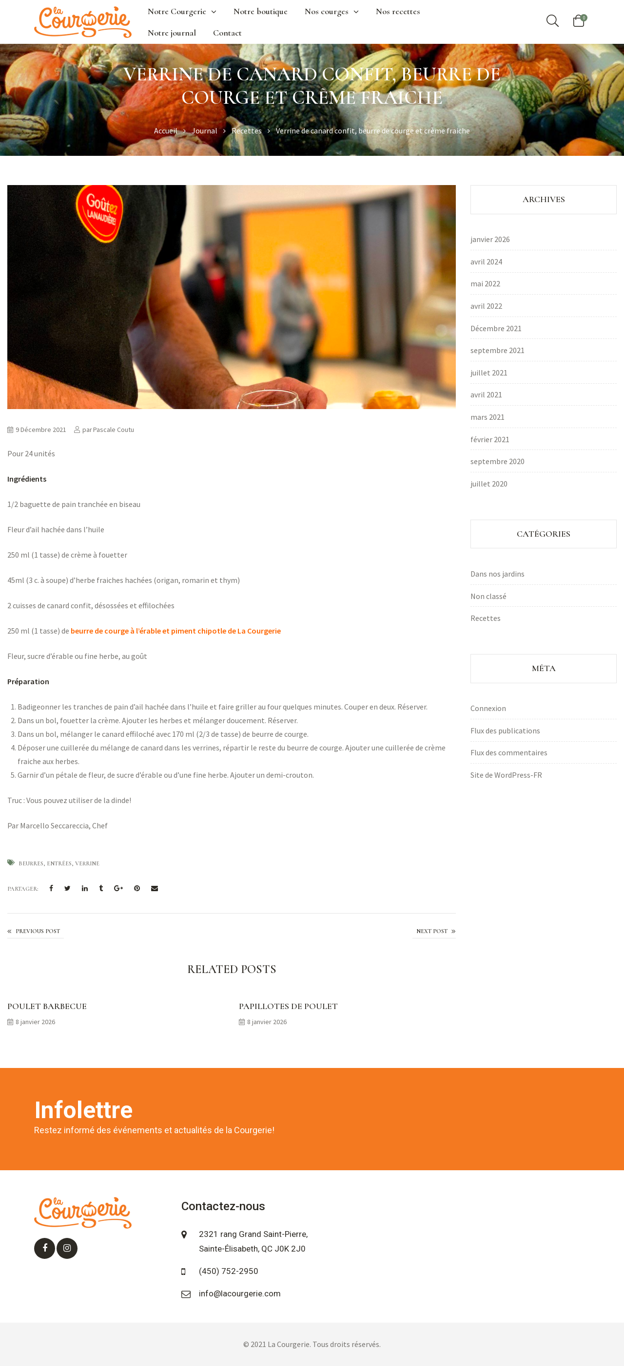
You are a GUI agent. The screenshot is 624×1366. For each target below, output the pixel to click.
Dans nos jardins (497, 574)
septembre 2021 (497, 350)
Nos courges (332, 11)
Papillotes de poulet (288, 1006)
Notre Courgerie (182, 11)
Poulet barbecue (47, 1006)
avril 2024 (486, 261)
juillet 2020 (488, 483)
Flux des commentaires (508, 752)
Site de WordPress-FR (506, 775)
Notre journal (172, 32)
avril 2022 (486, 306)
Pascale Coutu (113, 429)
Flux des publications (505, 730)
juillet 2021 (488, 372)
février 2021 (489, 439)
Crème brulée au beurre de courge (434, 932)
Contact (227, 32)
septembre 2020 (497, 461)
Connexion (488, 708)
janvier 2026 (490, 239)
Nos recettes (398, 11)
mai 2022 (485, 283)
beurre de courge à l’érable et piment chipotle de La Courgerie (175, 631)
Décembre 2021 (496, 328)
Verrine (87, 863)
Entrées (59, 863)
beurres (31, 863)
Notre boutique (261, 11)
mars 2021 (487, 417)
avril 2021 (486, 394)
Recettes (485, 618)
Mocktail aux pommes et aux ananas (35, 931)
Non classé (488, 596)
